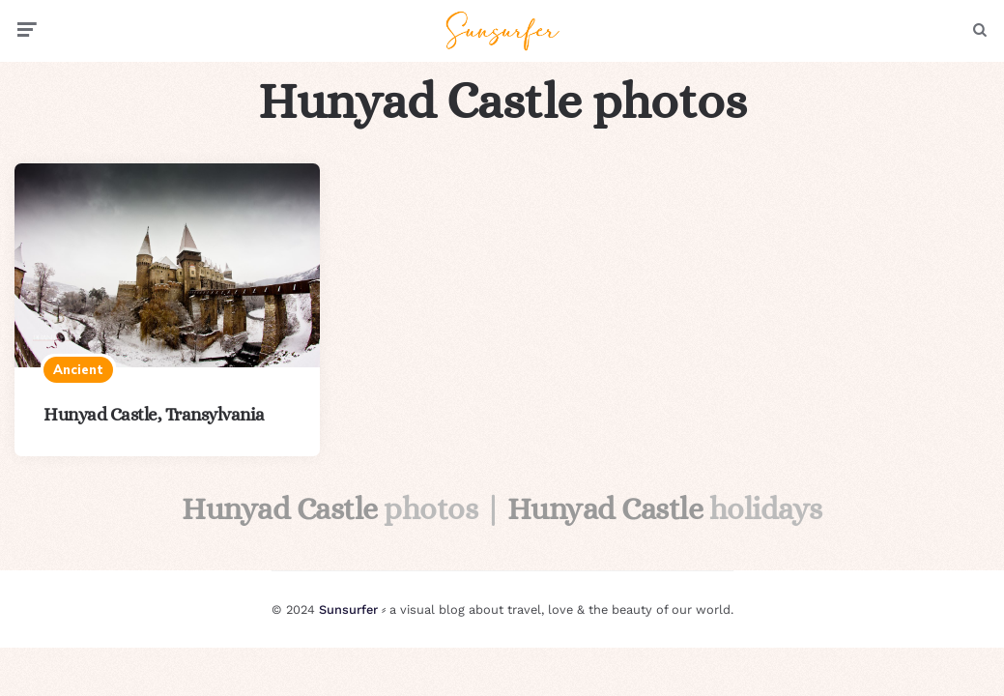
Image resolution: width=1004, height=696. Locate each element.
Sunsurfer (348, 609)
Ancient (78, 369)
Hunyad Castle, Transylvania (154, 414)
